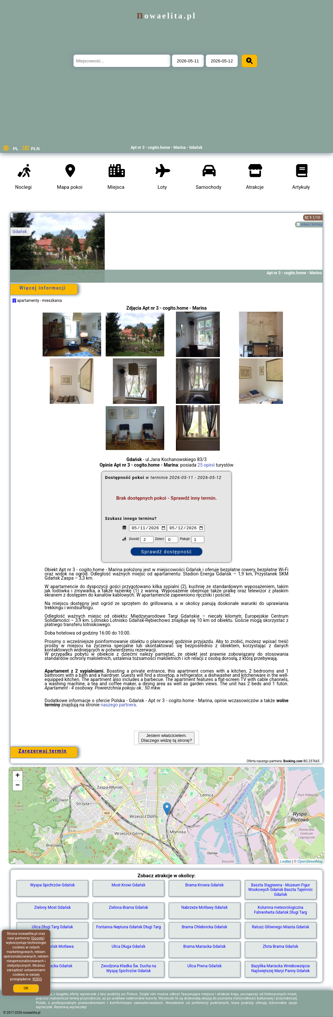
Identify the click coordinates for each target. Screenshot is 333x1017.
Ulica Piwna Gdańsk (204, 966)
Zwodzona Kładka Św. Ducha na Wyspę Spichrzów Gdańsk (128, 968)
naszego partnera (118, 704)
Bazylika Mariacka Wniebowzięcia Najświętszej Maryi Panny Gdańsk (280, 968)
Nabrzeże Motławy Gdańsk (204, 907)
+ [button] (17, 776)
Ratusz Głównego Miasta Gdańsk (280, 927)
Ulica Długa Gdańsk (128, 946)
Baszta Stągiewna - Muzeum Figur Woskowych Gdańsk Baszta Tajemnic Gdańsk (280, 890)
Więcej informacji (42, 287)
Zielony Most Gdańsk (52, 907)
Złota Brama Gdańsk (280, 946)
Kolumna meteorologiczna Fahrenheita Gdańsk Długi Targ (280, 909)
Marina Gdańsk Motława (52, 946)
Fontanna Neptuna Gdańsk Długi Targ (128, 927)
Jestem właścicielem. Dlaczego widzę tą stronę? (166, 738)
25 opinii (206, 465)
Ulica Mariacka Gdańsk (52, 966)
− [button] (17, 786)
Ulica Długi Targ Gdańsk (52, 927)
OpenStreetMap (310, 861)
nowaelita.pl (166, 15)
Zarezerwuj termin (43, 750)
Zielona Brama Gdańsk (128, 907)
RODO (37, 979)
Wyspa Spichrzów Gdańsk (52, 885)
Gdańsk (20, 231)
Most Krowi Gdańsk (128, 885)
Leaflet (285, 861)
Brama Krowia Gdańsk (204, 885)
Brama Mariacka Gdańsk (204, 946)
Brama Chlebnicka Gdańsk (204, 927)
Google (38, 938)
